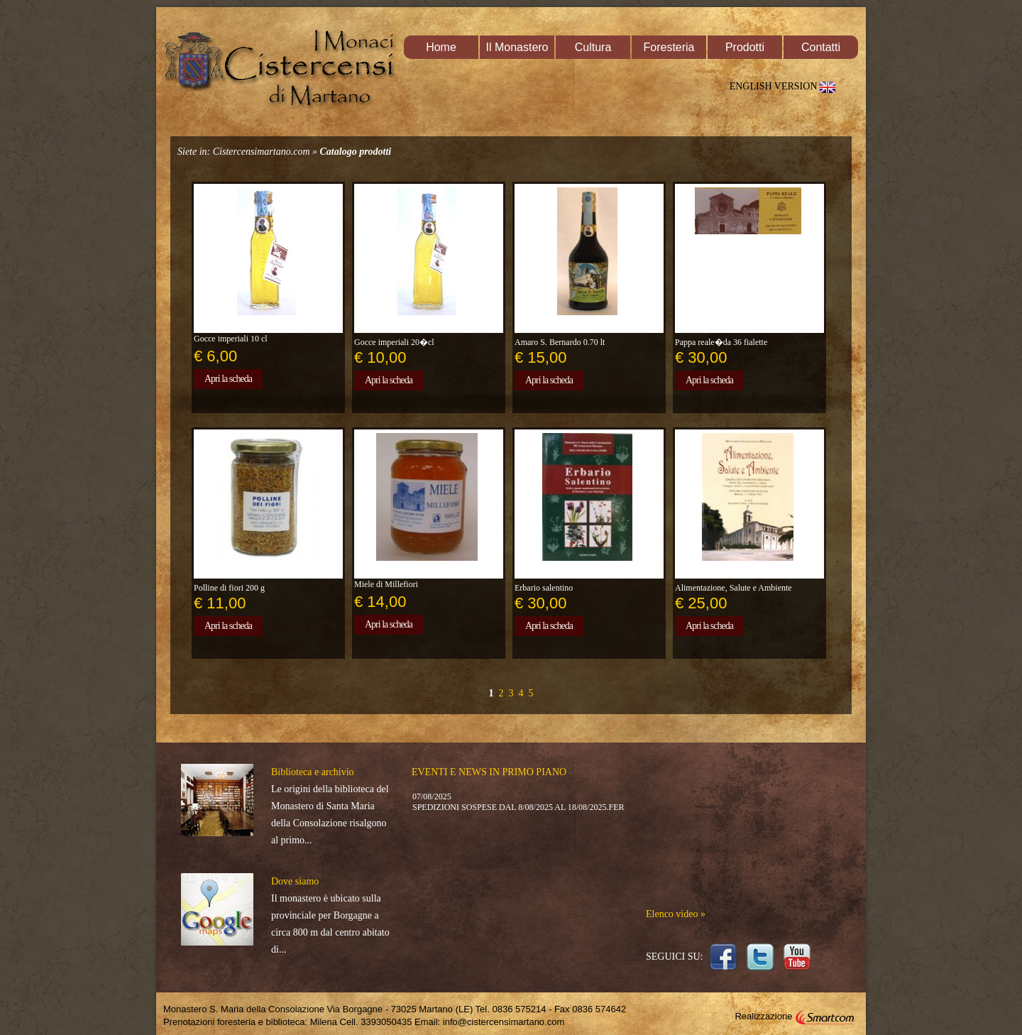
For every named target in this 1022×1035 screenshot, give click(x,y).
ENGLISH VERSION (785, 86)
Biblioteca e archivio (312, 772)
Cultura (593, 47)
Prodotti (744, 47)
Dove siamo (295, 881)
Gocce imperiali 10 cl (231, 339)
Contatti (820, 47)
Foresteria (668, 47)
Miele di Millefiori (386, 584)
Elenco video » (675, 914)
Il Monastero (516, 47)
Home (441, 47)
